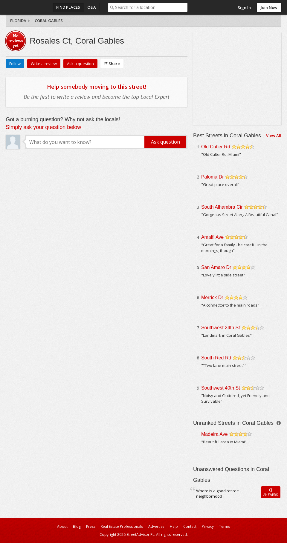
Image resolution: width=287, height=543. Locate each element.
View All (273, 135)
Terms (224, 526)
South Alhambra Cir (222, 207)
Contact (189, 526)
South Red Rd (216, 357)
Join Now (269, 7)
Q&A (91, 7)
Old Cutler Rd (215, 146)
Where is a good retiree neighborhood (217, 493)
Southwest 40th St (220, 387)
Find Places (68, 7)
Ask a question (80, 63)
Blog (77, 526)
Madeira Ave (214, 434)
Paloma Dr (212, 176)
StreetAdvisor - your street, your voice (30, 7)
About (62, 526)
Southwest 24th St (220, 327)
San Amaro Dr (216, 267)
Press (90, 526)
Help (174, 526)
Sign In (244, 7)
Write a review (44, 63)
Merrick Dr (212, 297)
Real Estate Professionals (122, 526)
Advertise (156, 526)
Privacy (208, 526)
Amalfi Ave (212, 237)
